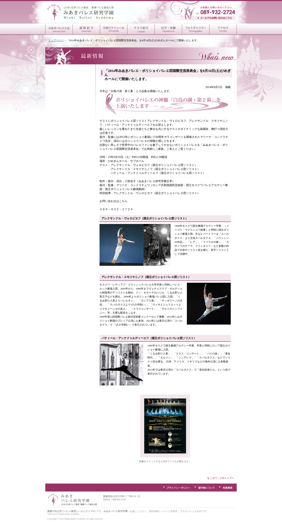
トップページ (56, 40)
